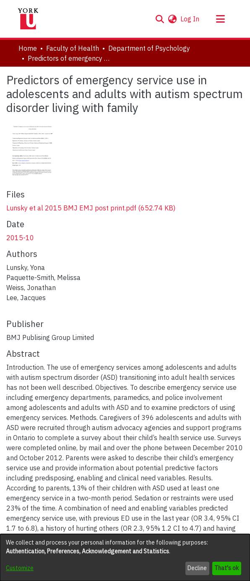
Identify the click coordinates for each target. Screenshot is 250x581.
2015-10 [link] (20, 237)
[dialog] (125, 557)
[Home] (28, 18)
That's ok (226, 568)
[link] (90, 208)
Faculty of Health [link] (72, 48)
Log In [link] (190, 19)
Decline (197, 568)
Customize (20, 568)
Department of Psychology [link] (149, 48)
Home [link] (27, 48)
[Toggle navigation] (220, 19)
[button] (159, 19)
